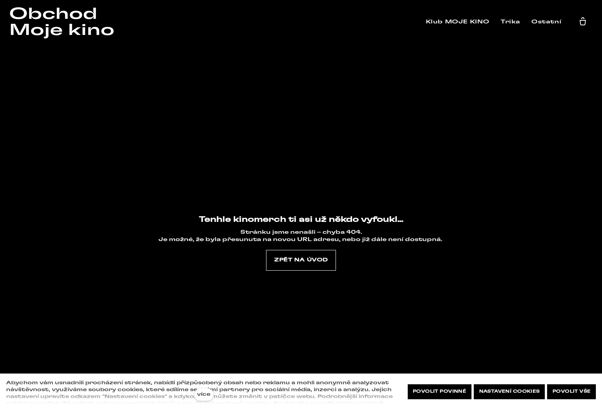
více (203, 394)
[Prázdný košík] (585, 22)
